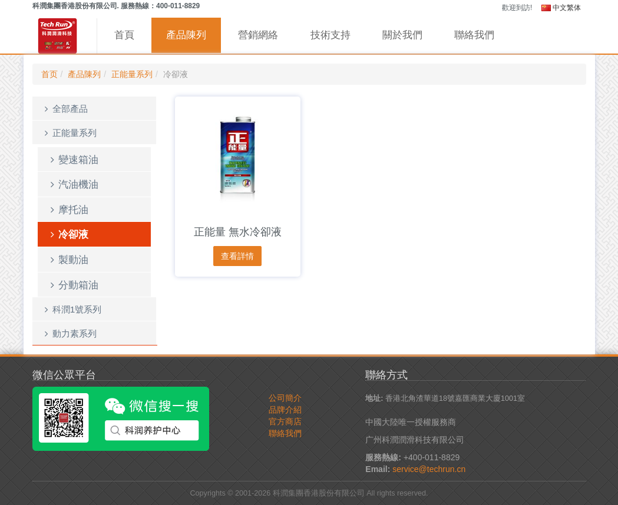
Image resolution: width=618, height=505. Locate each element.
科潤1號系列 (71, 309)
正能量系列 (132, 74)
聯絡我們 (474, 35)
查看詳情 (237, 256)
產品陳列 (186, 35)
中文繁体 (561, 8)
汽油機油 (73, 184)
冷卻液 (68, 234)
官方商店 (285, 421)
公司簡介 (285, 398)
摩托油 (68, 209)
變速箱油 (73, 159)
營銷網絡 (258, 35)
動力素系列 (69, 333)
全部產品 (64, 109)
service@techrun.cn (428, 469)
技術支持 (330, 35)
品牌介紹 (285, 409)
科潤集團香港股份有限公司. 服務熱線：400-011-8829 (116, 6)
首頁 (124, 35)
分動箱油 (73, 284)
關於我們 (402, 35)
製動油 (68, 259)
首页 (49, 74)
